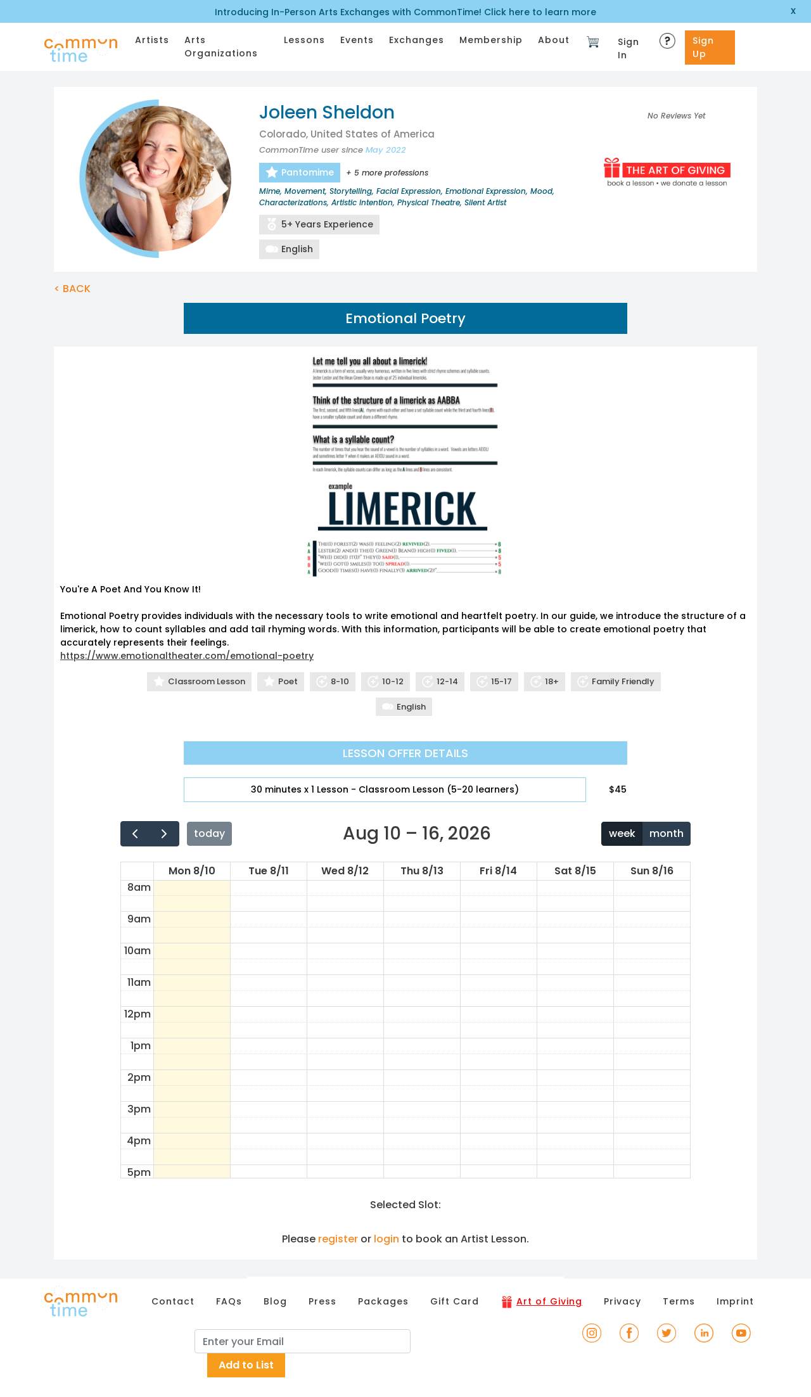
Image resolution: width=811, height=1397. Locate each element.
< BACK (72, 288)
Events (357, 40)
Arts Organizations (221, 47)
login (386, 1239)
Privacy (622, 1301)
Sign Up (703, 47)
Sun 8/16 (652, 871)
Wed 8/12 (345, 871)
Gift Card (454, 1301)
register (338, 1239)
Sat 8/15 (575, 871)
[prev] (135, 833)
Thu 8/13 (422, 871)
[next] (164, 833)
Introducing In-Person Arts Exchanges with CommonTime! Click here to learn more (405, 12)
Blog (275, 1301)
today (209, 833)
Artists (152, 40)
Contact (173, 1301)
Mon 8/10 (192, 871)
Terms (679, 1301)
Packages (383, 1301)
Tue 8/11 (268, 871)
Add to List (246, 1365)
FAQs (229, 1301)
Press (322, 1301)
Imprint (735, 1301)
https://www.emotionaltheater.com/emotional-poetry (187, 655)
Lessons (304, 40)
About (554, 40)
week (622, 833)
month (666, 833)
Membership (491, 40)
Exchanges (416, 40)
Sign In (628, 48)
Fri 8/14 (498, 871)
